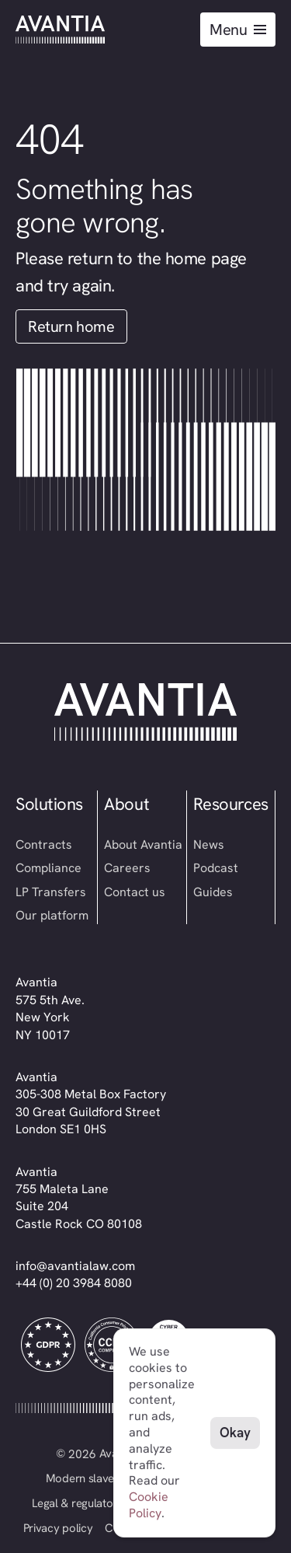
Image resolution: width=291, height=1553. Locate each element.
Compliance (48, 868)
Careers (127, 868)
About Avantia (143, 844)
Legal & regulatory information (107, 1503)
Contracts (44, 844)
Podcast (215, 868)
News (208, 844)
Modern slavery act (95, 1478)
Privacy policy (58, 1528)
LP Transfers (51, 892)
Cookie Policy (148, 1504)
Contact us (134, 892)
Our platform (52, 915)
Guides (213, 892)
